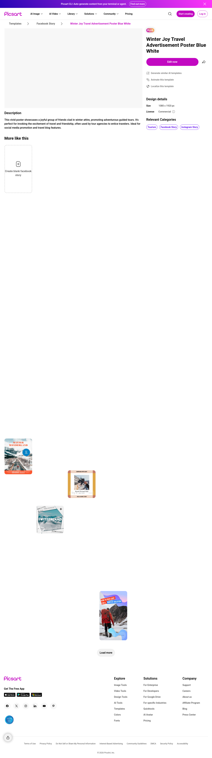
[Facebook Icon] (7, 706)
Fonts (117, 720)
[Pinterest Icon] (53, 706)
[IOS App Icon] (10, 695)
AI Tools (118, 703)
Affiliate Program (191, 703)
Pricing (147, 720)
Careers (186, 691)
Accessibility (182, 744)
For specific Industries (154, 703)
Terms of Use (30, 744)
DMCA (153, 744)
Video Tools (120, 691)
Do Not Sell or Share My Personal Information (76, 744)
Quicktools (148, 708)
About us (187, 697)
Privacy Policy (46, 744)
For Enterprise (150, 685)
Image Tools (120, 685)
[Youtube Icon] (44, 706)
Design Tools (120, 697)
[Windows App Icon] (36, 695)
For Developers (151, 691)
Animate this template (162, 79)
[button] (37, 13)
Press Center (189, 714)
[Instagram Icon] (25, 706)
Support (186, 685)
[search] (170, 14)
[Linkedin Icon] (35, 706)
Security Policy (166, 744)
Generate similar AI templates (166, 73)
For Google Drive (152, 697)
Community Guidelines (137, 744)
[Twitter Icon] (16, 706)
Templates (119, 708)
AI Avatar (148, 714)
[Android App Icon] (23, 695)
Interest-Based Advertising (111, 744)
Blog (184, 708)
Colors (117, 714)
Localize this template (162, 86)
